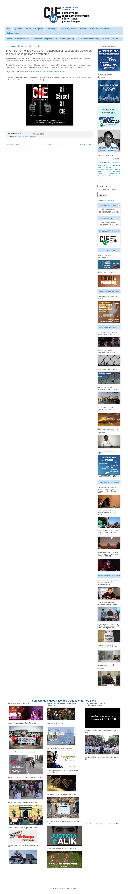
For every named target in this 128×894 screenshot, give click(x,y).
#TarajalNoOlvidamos (102, 180)
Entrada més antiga (86, 144)
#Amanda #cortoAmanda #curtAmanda (108, 178)
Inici (8, 29)
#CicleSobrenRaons (114, 176)
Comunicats (32, 136)
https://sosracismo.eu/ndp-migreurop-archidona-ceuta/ (47, 71)
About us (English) (34, 29)
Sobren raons (13, 33)
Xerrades (102, 165)
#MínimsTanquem (114, 174)
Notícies (108, 168)
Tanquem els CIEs (19, 133)
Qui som (18, 29)
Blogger (75, 888)
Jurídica (100, 172)
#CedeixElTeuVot (102, 176)
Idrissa (117, 170)
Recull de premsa (68, 29)
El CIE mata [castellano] (88, 39)
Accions (15, 136)
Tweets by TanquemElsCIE (105, 201)
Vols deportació (113, 172)
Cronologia (51, 29)
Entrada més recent (13, 144)
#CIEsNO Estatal (110, 39)
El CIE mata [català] (65, 39)
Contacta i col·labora (99, 29)
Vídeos (83, 29)
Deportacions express (42, 39)
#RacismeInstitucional (105, 170)
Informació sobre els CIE (18, 39)
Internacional (101, 174)
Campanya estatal (23, 136)
